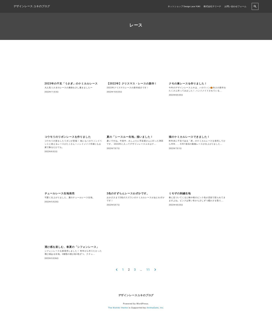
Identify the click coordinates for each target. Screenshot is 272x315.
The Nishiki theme (118, 307)
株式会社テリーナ (212, 6)
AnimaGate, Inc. (155, 307)
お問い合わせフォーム (235, 6)
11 (148, 269)
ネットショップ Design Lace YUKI (184, 6)
